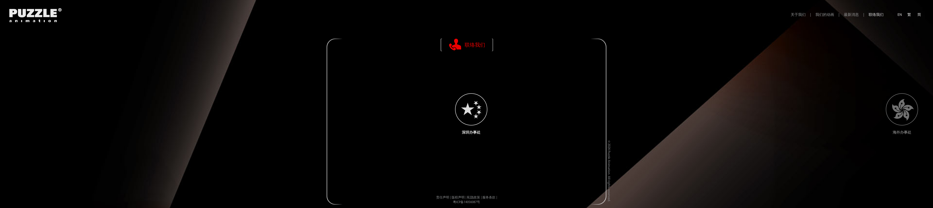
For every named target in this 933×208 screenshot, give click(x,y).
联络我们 (876, 15)
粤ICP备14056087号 (466, 202)
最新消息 (851, 15)
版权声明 (458, 197)
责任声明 (442, 197)
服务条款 (488, 197)
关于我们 (798, 15)
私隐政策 (473, 197)
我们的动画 (824, 15)
